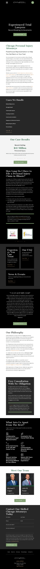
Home (9, 552)
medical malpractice (21, 73)
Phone (7, 521)
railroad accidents (28, 73)
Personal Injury (24, 552)
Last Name (23, 517)
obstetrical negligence (10, 365)
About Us (13, 552)
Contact (11, 405)
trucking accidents (18, 365)
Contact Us (30, 552)
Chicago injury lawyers (15, 350)
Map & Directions (20, 566)
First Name (8, 517)
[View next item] (24, 158)
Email (22, 521)
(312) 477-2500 (15, 221)
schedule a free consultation (20, 218)
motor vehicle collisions (10, 74)
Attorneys (18, 552)
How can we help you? (10, 528)
